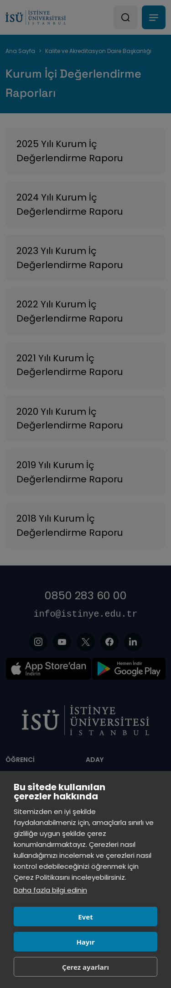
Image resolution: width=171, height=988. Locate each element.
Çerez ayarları (85, 967)
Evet (85, 916)
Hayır (85, 941)
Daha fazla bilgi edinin (50, 890)
